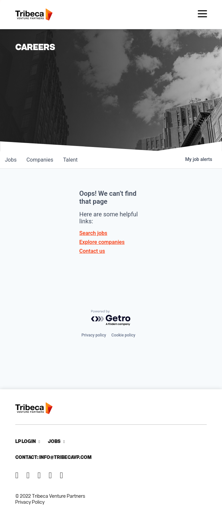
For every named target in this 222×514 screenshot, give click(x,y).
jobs (11, 160)
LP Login (25, 441)
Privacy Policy (30, 502)
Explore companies (102, 242)
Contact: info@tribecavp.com (53, 457)
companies (41, 160)
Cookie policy (123, 335)
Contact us (92, 251)
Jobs (54, 441)
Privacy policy (93, 335)
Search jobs (93, 233)
